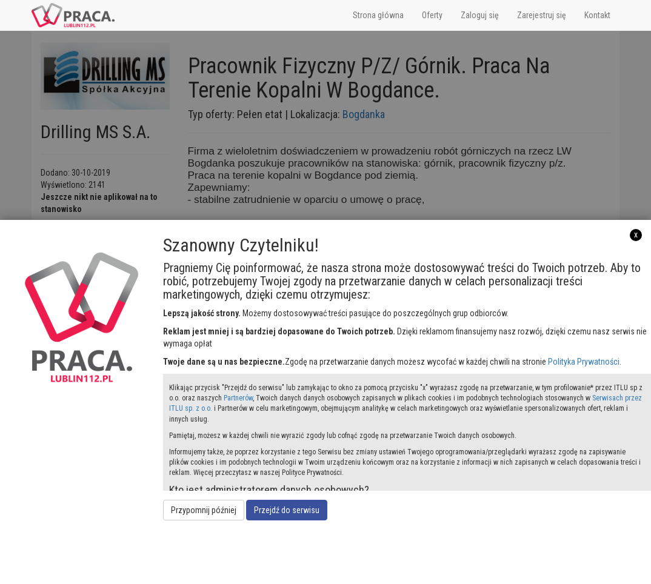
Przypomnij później (203, 510)
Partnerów (238, 398)
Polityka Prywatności (583, 362)
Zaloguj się (480, 15)
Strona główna (378, 15)
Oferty (432, 15)
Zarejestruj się (541, 15)
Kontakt (597, 15)
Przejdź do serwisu (286, 510)
